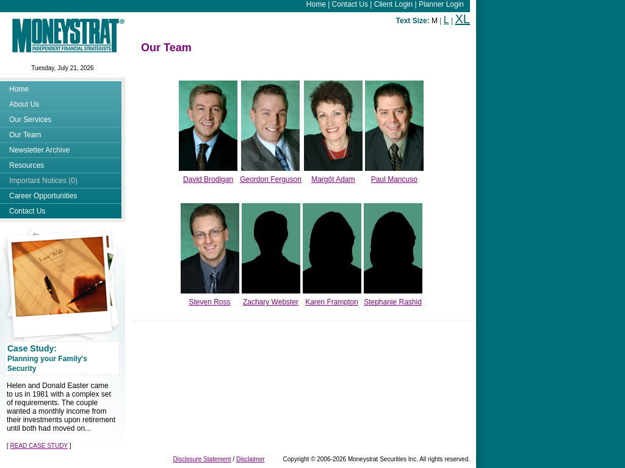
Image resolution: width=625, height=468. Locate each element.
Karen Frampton (331, 302)
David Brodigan (208, 179)
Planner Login (441, 4)
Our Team (25, 135)
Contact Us (350, 4)
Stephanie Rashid (393, 302)
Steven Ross (209, 302)
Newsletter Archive (39, 150)
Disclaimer (250, 459)
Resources (26, 165)
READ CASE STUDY (39, 445)
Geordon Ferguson (271, 179)
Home (316, 4)
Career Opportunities (43, 196)
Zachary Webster (270, 302)
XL (462, 19)
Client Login (393, 4)
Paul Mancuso (394, 179)
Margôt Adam (333, 179)
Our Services (30, 119)
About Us (24, 104)
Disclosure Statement (202, 459)
